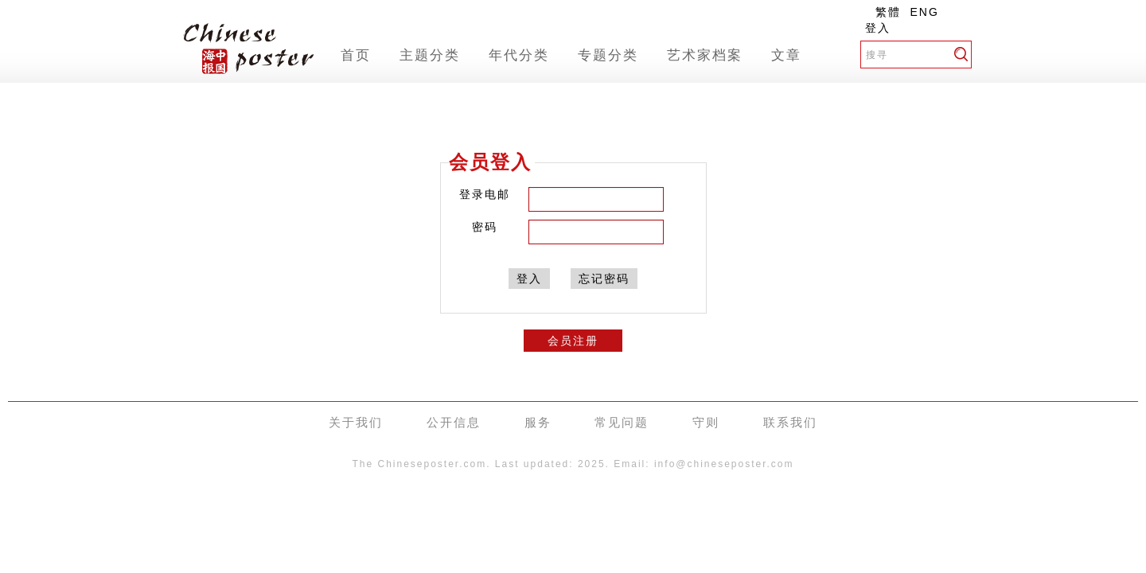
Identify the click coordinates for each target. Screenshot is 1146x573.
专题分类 (608, 55)
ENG (924, 12)
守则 (705, 422)
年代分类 (519, 55)
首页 (356, 55)
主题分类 (430, 55)
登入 (878, 27)
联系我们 (790, 422)
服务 (538, 422)
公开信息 (454, 422)
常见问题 (621, 422)
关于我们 (356, 422)
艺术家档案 (705, 55)
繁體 (888, 12)
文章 (786, 55)
